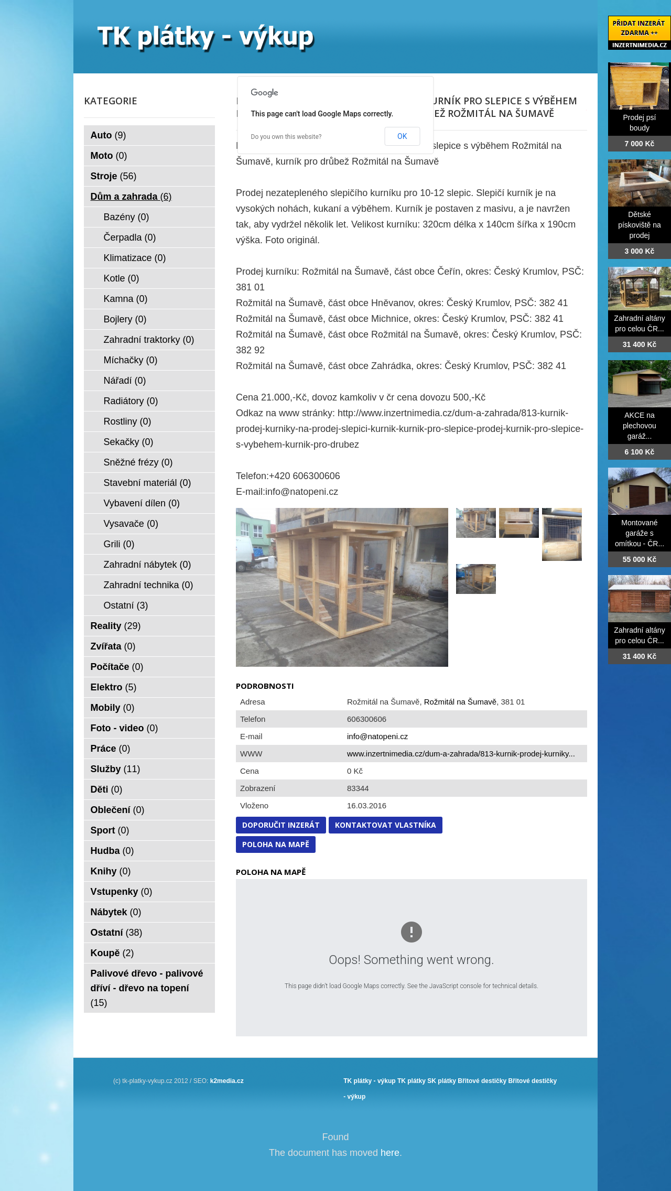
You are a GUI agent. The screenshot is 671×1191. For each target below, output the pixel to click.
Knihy (111, 871)
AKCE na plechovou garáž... (639, 425)
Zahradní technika (148, 585)
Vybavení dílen (142, 503)
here (390, 1152)
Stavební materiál (147, 483)
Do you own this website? (286, 136)
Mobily (113, 707)
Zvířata (113, 646)
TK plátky (411, 1081)
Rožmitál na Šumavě (460, 701)
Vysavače (131, 523)
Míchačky (131, 360)
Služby (115, 769)
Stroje (114, 176)
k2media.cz (227, 1081)
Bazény (126, 217)
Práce (111, 748)
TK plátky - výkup (369, 1081)
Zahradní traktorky (149, 339)
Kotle (121, 278)
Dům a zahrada (131, 196)
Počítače (117, 667)
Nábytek (116, 912)
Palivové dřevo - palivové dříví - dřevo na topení (147, 988)
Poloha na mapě (275, 844)
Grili (119, 544)
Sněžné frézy (138, 462)
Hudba (112, 851)
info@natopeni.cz (377, 736)
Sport (110, 830)
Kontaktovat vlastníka (385, 825)
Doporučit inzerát (281, 825)
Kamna (126, 299)
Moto (109, 155)
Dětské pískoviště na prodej (639, 225)
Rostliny (127, 421)
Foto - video (124, 728)
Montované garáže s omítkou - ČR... (639, 533)
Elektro (114, 687)
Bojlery (125, 319)
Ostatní (126, 605)
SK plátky (441, 1081)
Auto (108, 135)
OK (402, 136)
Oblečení (118, 810)
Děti (107, 789)
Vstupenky (122, 891)
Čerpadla (130, 237)
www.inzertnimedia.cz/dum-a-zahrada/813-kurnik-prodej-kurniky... (461, 753)
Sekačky (129, 442)
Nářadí (125, 380)
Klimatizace (135, 258)
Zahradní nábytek (147, 564)
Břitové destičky (482, 1081)
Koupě (112, 953)
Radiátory (131, 401)
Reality (116, 626)
